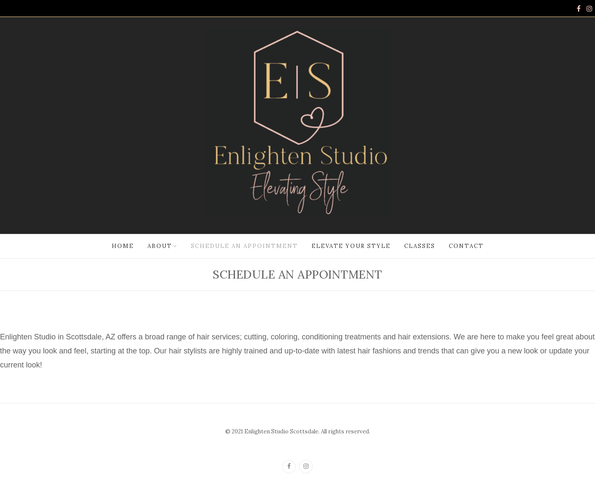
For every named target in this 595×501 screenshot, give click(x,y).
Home (123, 246)
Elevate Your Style (351, 246)
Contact (466, 246)
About (159, 246)
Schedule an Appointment (244, 246)
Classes (419, 246)
